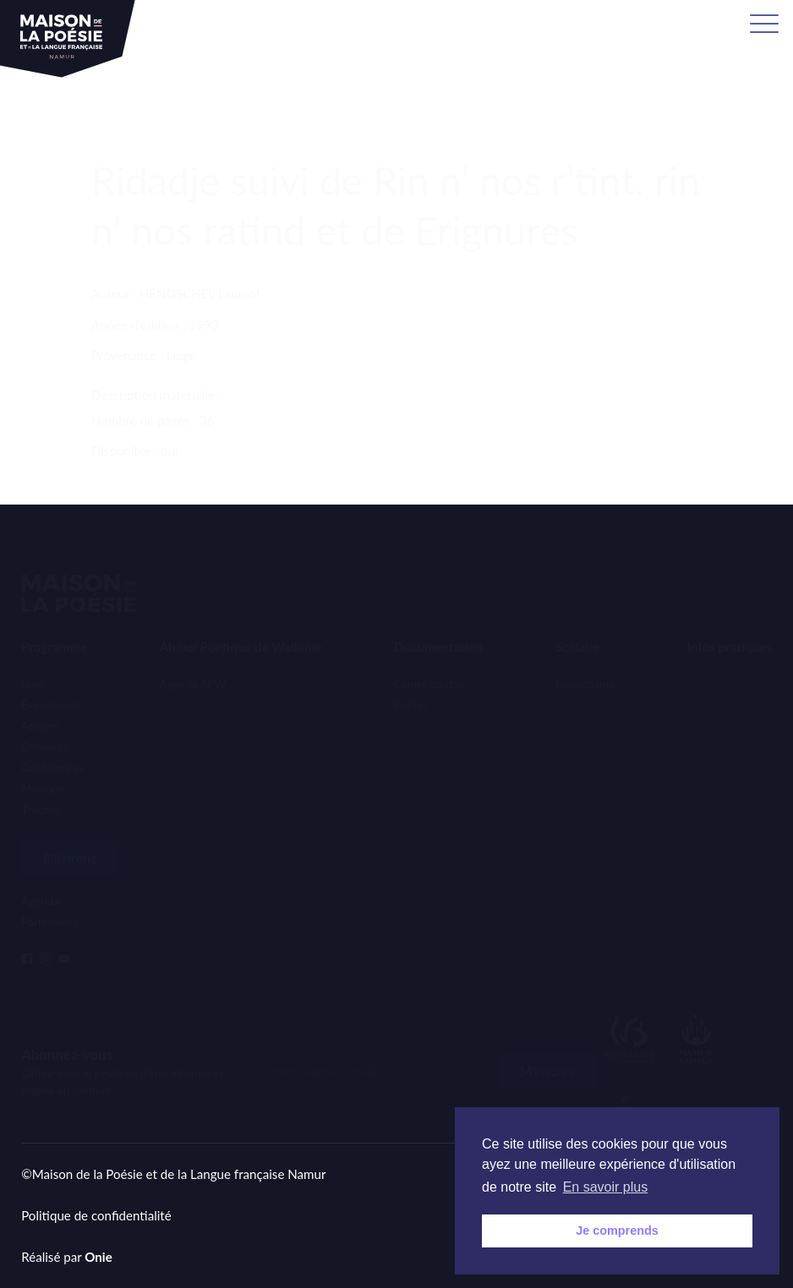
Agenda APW (193, 656)
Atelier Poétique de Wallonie (241, 618)
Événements (51, 677)
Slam (33, 656)
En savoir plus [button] (605, 1187)
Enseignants (585, 656)
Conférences (52, 739)
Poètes (411, 677)
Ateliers (40, 698)
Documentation (438, 618)
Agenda (40, 882)
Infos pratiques (729, 618)
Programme (54, 618)
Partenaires (49, 903)
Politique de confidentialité (96, 1215)
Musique (42, 760)
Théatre (40, 782)
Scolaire (577, 618)
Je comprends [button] (617, 1230)
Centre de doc (429, 656)
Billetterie (69, 839)
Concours (44, 718)
